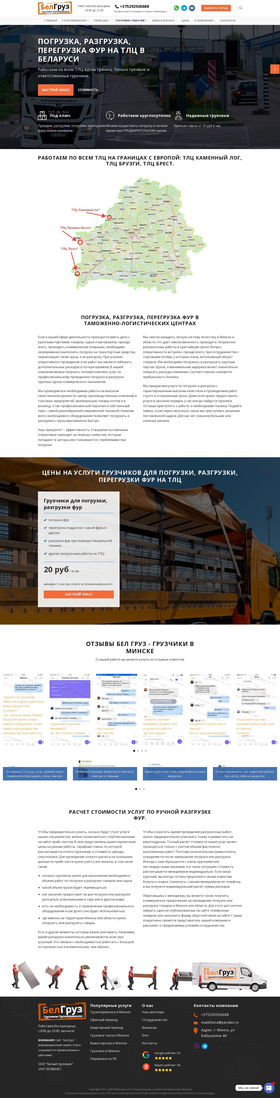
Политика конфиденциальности (84, 1093)
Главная (50, 20)
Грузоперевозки (75, 20)
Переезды (102, 20)
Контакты (227, 20)
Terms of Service (198, 1093)
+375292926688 (132, 6)
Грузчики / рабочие (131, 20)
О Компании (204, 20)
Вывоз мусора (164, 20)
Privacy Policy (174, 1093)
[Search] (240, 8)
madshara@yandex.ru (220, 1022)
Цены (185, 20)
